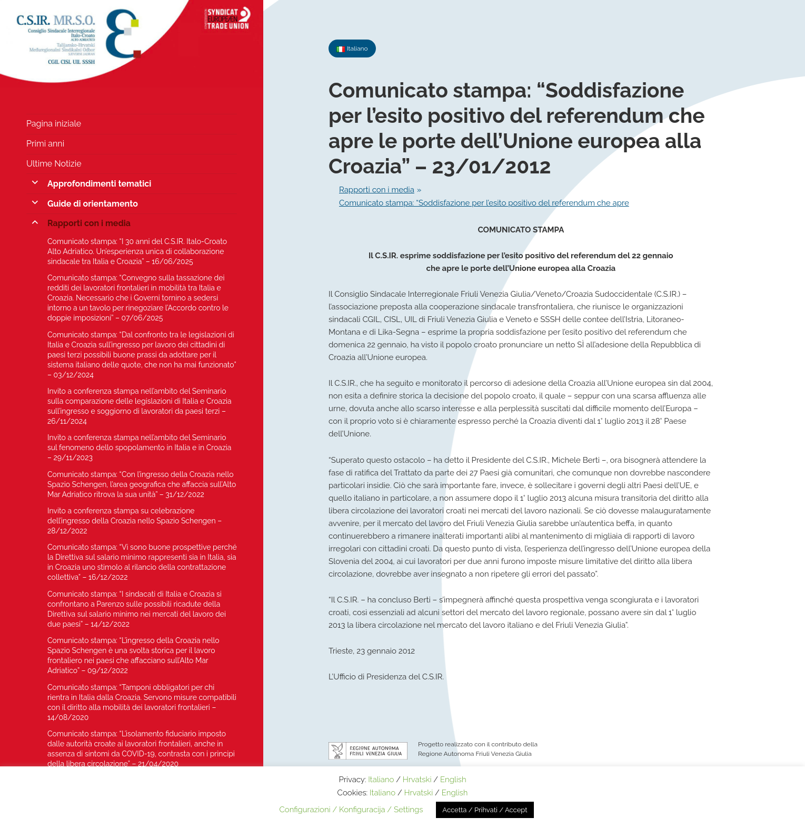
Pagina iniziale (53, 124)
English (453, 779)
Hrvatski (417, 779)
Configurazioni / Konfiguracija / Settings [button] (351, 809)
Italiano (381, 779)
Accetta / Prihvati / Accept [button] (484, 810)
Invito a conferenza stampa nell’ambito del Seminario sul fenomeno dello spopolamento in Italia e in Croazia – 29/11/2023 (139, 447)
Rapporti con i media (89, 223)
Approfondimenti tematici (99, 184)
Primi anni (45, 144)
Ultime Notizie (54, 164)
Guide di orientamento (92, 204)
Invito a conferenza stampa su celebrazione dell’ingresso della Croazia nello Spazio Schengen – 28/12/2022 (134, 521)
